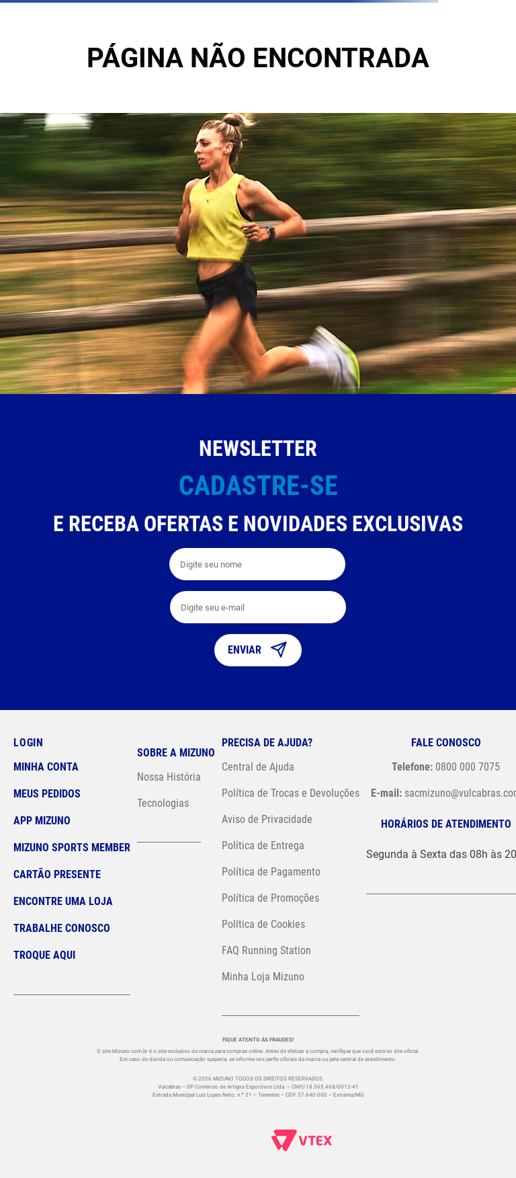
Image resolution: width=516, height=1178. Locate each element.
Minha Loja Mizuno (263, 976)
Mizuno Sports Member (71, 847)
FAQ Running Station (266, 950)
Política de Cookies (263, 924)
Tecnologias (163, 803)
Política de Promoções (270, 898)
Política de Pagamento (271, 871)
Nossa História (169, 777)
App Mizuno (42, 820)
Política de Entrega (263, 845)
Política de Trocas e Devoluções (290, 793)
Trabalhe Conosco (61, 928)
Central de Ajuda (258, 766)
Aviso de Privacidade (267, 819)
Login (28, 742)
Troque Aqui (44, 955)
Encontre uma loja (63, 901)
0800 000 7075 (446, 766)
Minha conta (46, 766)
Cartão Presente (57, 874)
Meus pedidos (47, 793)
